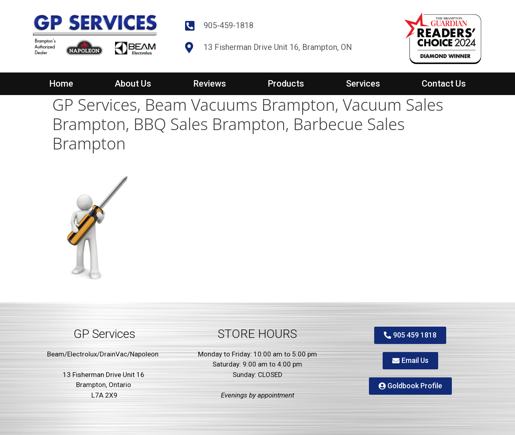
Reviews (209, 84)
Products (286, 84)
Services (363, 84)
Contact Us (444, 84)
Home (61, 84)
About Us (133, 84)
